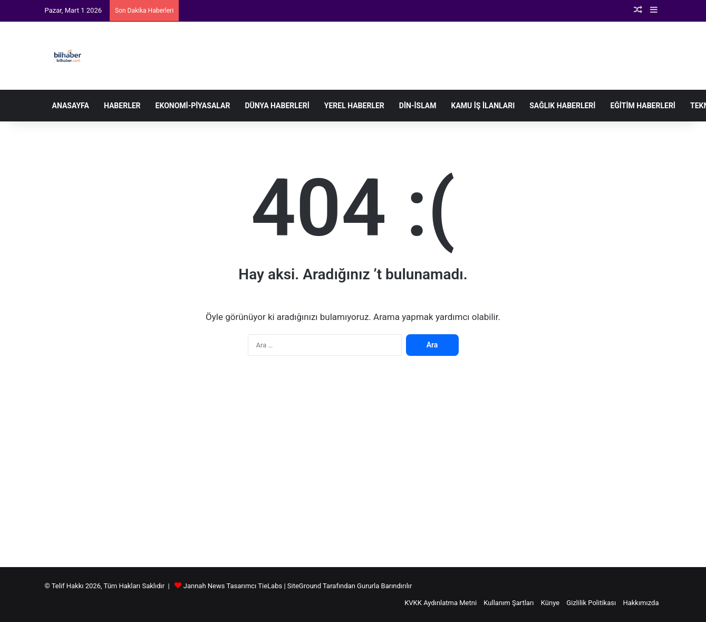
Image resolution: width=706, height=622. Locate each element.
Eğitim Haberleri (642, 105)
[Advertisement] (353, 467)
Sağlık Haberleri (562, 105)
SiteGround (304, 586)
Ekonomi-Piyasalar (193, 105)
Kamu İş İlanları (483, 105)
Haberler (122, 105)
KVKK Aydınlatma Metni (440, 603)
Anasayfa (70, 105)
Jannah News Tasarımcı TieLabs (232, 586)
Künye (550, 603)
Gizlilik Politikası (591, 603)
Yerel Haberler (354, 105)
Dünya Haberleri (277, 105)
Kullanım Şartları (508, 603)
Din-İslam (418, 105)
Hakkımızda (641, 603)
